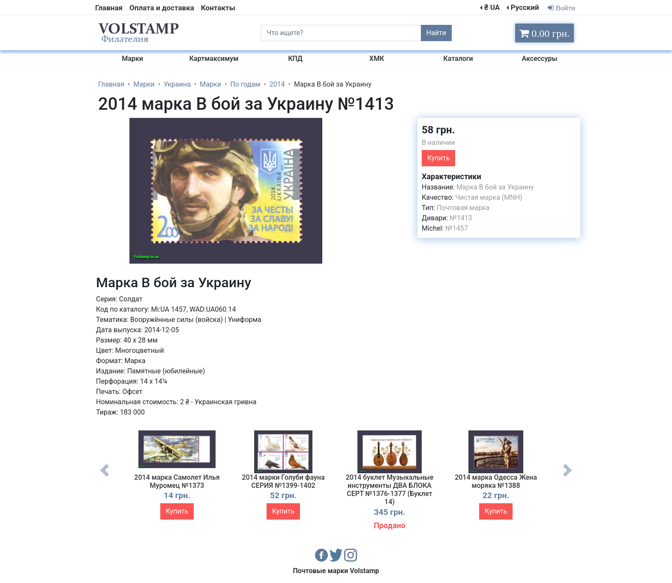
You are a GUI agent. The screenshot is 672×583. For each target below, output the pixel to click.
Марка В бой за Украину (495, 187)
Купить (438, 158)
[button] (346, 125)
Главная (109, 7)
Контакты (218, 7)
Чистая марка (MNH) (488, 197)
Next (567, 477)
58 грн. (438, 130)
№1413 (461, 218)
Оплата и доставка (161, 7)
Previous (104, 477)
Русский (524, 7)
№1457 (456, 228)
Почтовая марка (463, 208)
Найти (436, 33)
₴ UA (492, 7)
